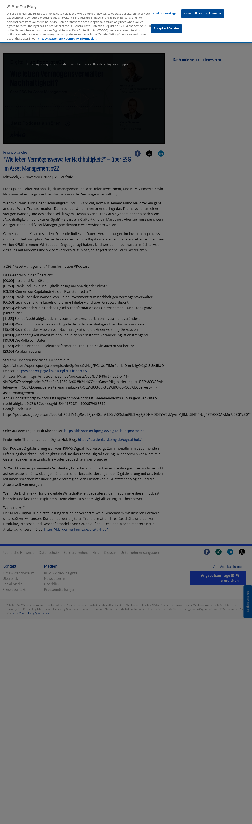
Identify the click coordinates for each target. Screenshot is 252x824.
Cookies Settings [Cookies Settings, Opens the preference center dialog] (164, 9)
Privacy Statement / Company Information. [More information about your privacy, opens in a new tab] (67, 35)
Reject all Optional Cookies (203, 9)
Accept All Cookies (166, 25)
